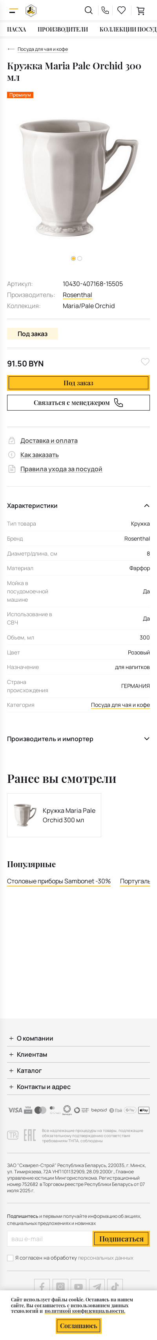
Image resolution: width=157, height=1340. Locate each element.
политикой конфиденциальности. (85, 1311)
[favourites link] (121, 10)
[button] (79, 258)
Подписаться (121, 1238)
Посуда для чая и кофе (120, 704)
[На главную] (31, 10)
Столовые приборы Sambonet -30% (59, 881)
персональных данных (105, 1257)
